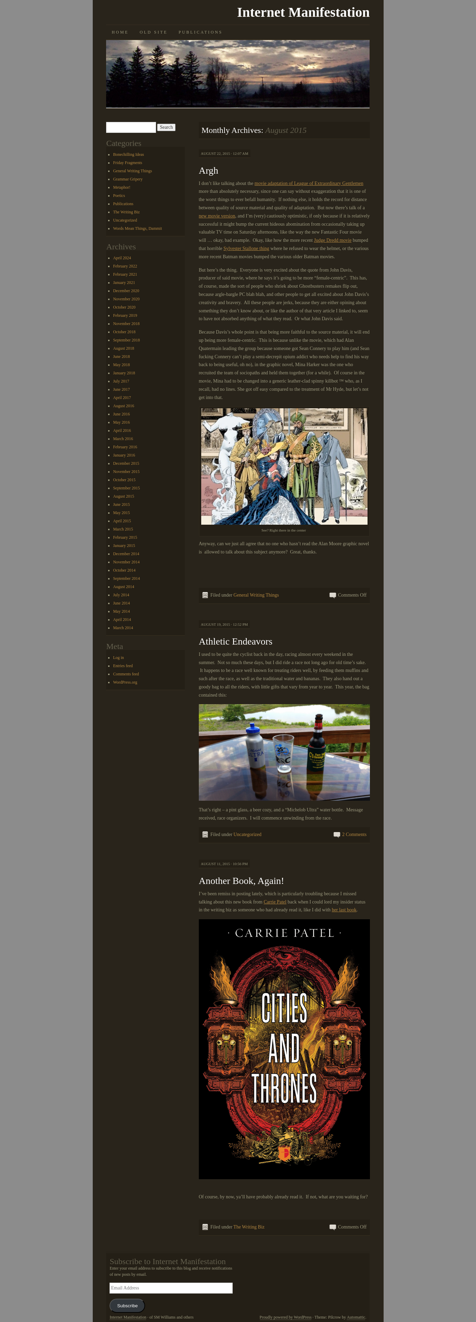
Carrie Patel (274, 902)
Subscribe (127, 1305)
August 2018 (123, 348)
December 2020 (126, 290)
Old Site (154, 32)
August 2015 (123, 496)
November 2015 (126, 471)
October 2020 (124, 307)
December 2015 (126, 463)
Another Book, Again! (241, 880)
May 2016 (121, 422)
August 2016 (123, 405)
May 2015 (121, 512)
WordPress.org (125, 682)
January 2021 (124, 282)
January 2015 (124, 545)
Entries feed (123, 665)
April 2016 (122, 430)
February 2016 (125, 447)
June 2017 (121, 389)
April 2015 (122, 521)
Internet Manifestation (303, 12)
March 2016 (123, 438)
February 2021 (125, 274)
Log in (118, 657)
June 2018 (121, 356)
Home (120, 32)
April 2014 (122, 619)
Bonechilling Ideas (128, 154)
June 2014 (121, 603)
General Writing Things (256, 595)
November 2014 (126, 562)
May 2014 (121, 611)
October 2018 (124, 331)
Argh (208, 170)
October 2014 (124, 570)
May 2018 (121, 364)
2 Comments (354, 834)
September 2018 (126, 340)
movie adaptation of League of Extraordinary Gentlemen (309, 183)
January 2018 (124, 373)
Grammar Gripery (127, 179)
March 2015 (123, 529)
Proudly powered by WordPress (286, 1317)
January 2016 (124, 455)
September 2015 (126, 488)
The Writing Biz (249, 1227)
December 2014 (126, 553)
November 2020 (126, 299)
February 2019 (125, 315)
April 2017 (122, 397)
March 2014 (123, 627)
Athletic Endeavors (235, 641)
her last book (344, 909)
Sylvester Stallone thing (246, 248)
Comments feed (126, 674)
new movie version (217, 216)
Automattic (356, 1317)
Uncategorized (247, 834)
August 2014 (123, 586)
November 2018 (126, 323)
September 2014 (126, 578)
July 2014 (121, 595)
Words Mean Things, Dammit (137, 228)
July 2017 (121, 381)
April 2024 (122, 257)
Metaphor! (121, 187)
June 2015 (121, 504)
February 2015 (125, 537)
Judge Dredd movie (333, 240)
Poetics (119, 195)
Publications (201, 32)
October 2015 (124, 479)
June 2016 (121, 414)
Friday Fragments (127, 162)
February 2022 (125, 266)
